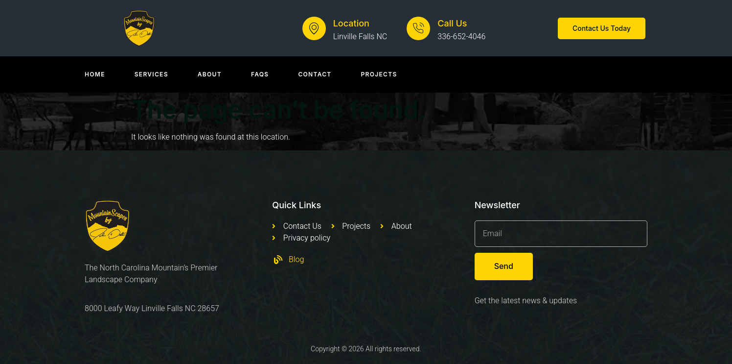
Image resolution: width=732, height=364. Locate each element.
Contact (314, 74)
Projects (379, 74)
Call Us (452, 23)
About (210, 74)
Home (95, 74)
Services (151, 74)
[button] (601, 28)
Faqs (260, 74)
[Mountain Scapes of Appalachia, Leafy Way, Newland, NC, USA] (365, 309)
